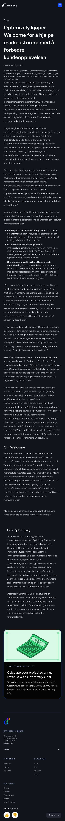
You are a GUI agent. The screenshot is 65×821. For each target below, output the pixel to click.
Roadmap (7, 771)
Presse (6, 799)
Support (37, 774)
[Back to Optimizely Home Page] (9, 6)
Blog (35, 767)
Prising (6, 767)
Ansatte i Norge (9, 802)
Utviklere (37, 771)
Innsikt (36, 764)
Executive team (9, 795)
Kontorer (7, 792)
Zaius (56, 369)
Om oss (6, 788)
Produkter (7, 764)
